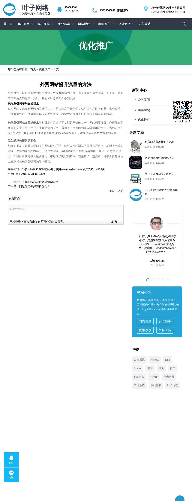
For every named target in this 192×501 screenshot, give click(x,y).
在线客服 (156, 385)
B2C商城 (44, 23)
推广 (172, 368)
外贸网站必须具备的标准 (159, 141)
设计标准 (164, 321)
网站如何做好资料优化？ (34, 186)
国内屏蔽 (169, 376)
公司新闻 (144, 99)
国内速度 (145, 321)
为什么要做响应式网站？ (159, 174)
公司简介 (124, 23)
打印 (111, 190)
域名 (161, 368)
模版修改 (145, 330)
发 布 (114, 221)
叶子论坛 (172, 385)
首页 (33, 69)
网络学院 (144, 110)
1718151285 (71, 11)
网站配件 (84, 23)
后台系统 (139, 359)
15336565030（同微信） (115, 10)
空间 (150, 368)
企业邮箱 (64, 23)
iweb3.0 (155, 359)
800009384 (70, 7)
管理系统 (139, 385)
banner (137, 368)
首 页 (8, 23)
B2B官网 (24, 23)
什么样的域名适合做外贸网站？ (38, 181)
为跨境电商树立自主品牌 (35, 9)
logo (167, 359)
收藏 (121, 190)
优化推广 (44, 69)
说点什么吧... (66, 212)
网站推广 (104, 23)
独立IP (154, 376)
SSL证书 (139, 376)
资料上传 (164, 330)
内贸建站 (145, 23)
